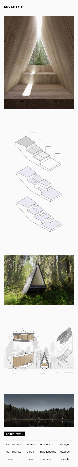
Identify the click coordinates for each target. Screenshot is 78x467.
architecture (13, 444)
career (30, 459)
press (10, 459)
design (64, 444)
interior (31, 444)
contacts (45, 459)
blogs (30, 452)
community (13, 452)
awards (65, 452)
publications (48, 452)
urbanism (46, 444)
